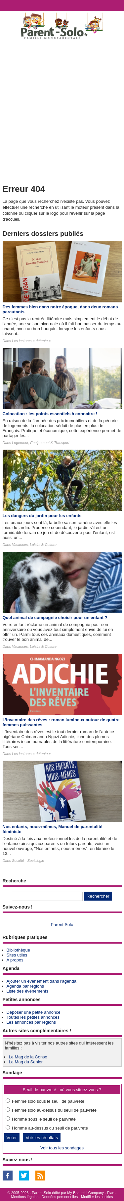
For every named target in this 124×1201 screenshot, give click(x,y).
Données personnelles (60, 1197)
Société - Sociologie (28, 861)
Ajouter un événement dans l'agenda (41, 981)
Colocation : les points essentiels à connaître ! (50, 413)
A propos (15, 959)
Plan (110, 1193)
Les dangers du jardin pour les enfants (42, 515)
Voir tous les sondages (62, 1147)
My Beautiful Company (85, 1193)
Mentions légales (24, 1197)
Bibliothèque (18, 950)
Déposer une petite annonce (34, 1012)
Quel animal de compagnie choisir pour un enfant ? (55, 617)
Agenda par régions (25, 986)
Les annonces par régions (31, 1022)
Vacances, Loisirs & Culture (34, 545)
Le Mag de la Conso (28, 1056)
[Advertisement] (62, 110)
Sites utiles (17, 955)
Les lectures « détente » (31, 341)
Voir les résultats (41, 1137)
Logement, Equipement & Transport (40, 443)
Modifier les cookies (97, 1197)
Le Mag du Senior (26, 1061)
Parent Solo (62, 924)
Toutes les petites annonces (33, 1017)
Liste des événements (27, 991)
